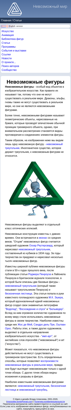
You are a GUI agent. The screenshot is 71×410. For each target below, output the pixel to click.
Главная (6, 20)
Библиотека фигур (13, 39)
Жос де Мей (25, 324)
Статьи (17, 20)
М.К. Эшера (56, 297)
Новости (7, 58)
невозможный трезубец (33, 389)
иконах (43, 237)
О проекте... (9, 62)
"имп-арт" (47, 336)
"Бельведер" (56, 309)
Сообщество (9, 70)
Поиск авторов (10, 66)
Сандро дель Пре (44, 324)
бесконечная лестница (18, 293)
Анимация (8, 35)
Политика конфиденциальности (49, 401)
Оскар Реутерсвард (41, 245)
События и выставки (14, 50)
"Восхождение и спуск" (32, 309)
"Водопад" (11, 309)
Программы (8, 46)
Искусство (8, 31)
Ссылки (6, 54)
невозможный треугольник (34, 249)
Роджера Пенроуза (39, 274)
